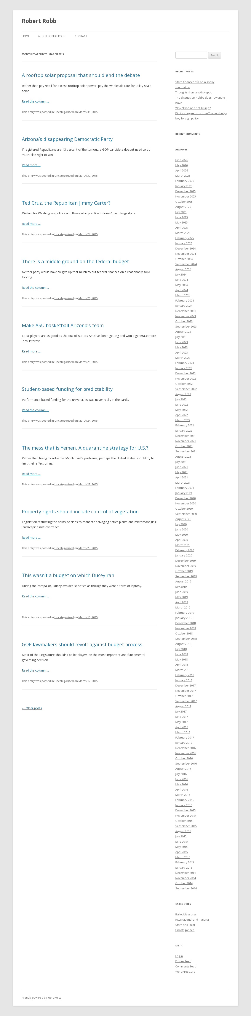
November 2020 (185, 503)
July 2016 (181, 774)
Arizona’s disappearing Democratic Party (67, 139)
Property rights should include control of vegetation (80, 511)
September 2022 (186, 389)
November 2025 (185, 196)
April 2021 (181, 477)
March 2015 (182, 857)
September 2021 (186, 451)
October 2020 (184, 508)
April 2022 (181, 415)
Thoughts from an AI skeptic (193, 92)
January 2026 (183, 186)
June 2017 (181, 717)
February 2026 (184, 181)
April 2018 (181, 665)
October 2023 (184, 321)
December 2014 (185, 873)
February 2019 (184, 613)
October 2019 (184, 571)
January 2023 (183, 368)
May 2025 (181, 222)
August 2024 (183, 269)
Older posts (32, 708)
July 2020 (181, 524)
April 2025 (181, 228)
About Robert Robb (51, 36)
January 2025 (183, 243)
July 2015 (181, 836)
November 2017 (185, 691)
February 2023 (184, 363)
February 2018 (184, 675)
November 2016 (185, 753)
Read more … (31, 165)
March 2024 (182, 295)
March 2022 (182, 420)
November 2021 (185, 441)
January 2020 (183, 555)
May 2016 (181, 784)
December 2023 (185, 311)
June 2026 (181, 160)
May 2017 (181, 722)
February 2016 (184, 800)
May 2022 (181, 410)
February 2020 (184, 550)
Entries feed (183, 961)
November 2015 (185, 815)
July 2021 (181, 462)
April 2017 (181, 727)
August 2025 (183, 207)
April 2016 (181, 789)
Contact (81, 36)
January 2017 (183, 743)
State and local (185, 925)
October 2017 (184, 696)
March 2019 (182, 607)
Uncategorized (64, 112)
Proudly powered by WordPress (41, 998)
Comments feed (185, 966)
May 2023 (181, 347)
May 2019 (181, 597)
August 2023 (183, 332)
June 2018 (181, 654)
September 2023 (186, 326)
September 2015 (186, 826)
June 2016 (181, 779)
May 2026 (181, 165)
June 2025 (181, 217)
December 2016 (185, 748)
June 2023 (181, 342)
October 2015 (184, 821)
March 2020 (182, 545)
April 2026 (181, 170)
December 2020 (185, 498)
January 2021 (183, 493)
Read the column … (35, 101)
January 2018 (183, 680)
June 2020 (181, 529)
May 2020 (181, 535)
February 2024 (184, 300)
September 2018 (186, 639)
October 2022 (184, 384)
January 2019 (183, 618)
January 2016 (183, 805)
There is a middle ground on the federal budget (75, 261)
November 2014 (185, 878)
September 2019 (186, 576)
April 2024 (181, 290)
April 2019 (181, 602)
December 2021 (185, 436)
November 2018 (185, 628)
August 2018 (183, 644)
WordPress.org (185, 972)
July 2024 (181, 274)
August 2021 (183, 456)
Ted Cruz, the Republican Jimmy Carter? (66, 202)
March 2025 (182, 233)
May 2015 (181, 847)
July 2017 (181, 711)
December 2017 (185, 685)
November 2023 (185, 316)
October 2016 (184, 758)
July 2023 (181, 337)
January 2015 (183, 867)
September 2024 (186, 264)
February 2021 (184, 488)
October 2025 (184, 202)
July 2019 (181, 587)
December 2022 (185, 373)
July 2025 (181, 212)
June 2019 (181, 592)
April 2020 (181, 540)
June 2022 (181, 404)
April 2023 (181, 352)
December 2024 (185, 248)
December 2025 (185, 191)
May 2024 (181, 285)
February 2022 (184, 425)
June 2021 (181, 467)
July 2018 (181, 649)
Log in (179, 956)
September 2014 (186, 888)
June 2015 (181, 841)
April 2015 (181, 852)
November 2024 (185, 254)
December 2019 (185, 561)
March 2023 (182, 358)
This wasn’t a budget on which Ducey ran (68, 575)
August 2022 (183, 394)
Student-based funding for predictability (67, 389)
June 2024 (181, 280)
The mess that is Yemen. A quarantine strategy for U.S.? (85, 447)
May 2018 (181, 659)
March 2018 (182, 670)
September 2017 (186, 701)
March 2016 (182, 795)
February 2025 (184, 238)
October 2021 (184, 446)
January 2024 (183, 306)
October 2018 (184, 633)
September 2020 (186, 514)
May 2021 (181, 472)
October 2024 (184, 259)
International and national (192, 919)
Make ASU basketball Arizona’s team (63, 325)
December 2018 (185, 623)
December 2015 (185, 810)
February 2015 (184, 862)
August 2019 (183, 581)
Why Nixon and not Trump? (193, 108)
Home (25, 36)
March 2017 (182, 732)
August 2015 (183, 831)
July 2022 (181, 399)
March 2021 (182, 482)
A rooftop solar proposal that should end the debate (81, 75)
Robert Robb (39, 21)
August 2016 (183, 769)
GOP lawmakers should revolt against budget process (82, 644)
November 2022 (185, 378)
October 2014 (184, 883)
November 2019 (185, 566)
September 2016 (186, 763)
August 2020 (183, 519)
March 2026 (182, 176)
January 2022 (183, 430)
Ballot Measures (186, 914)
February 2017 (184, 737)
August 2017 (183, 706)
